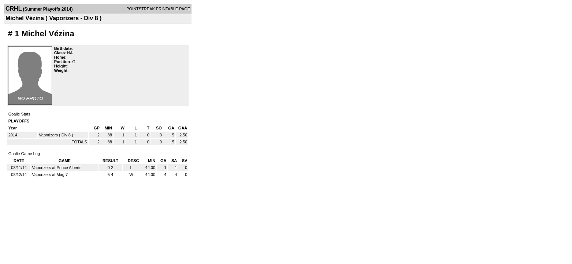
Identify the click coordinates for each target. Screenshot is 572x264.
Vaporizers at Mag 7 (50, 174)
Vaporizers (48, 135)
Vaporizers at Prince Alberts (56, 167)
